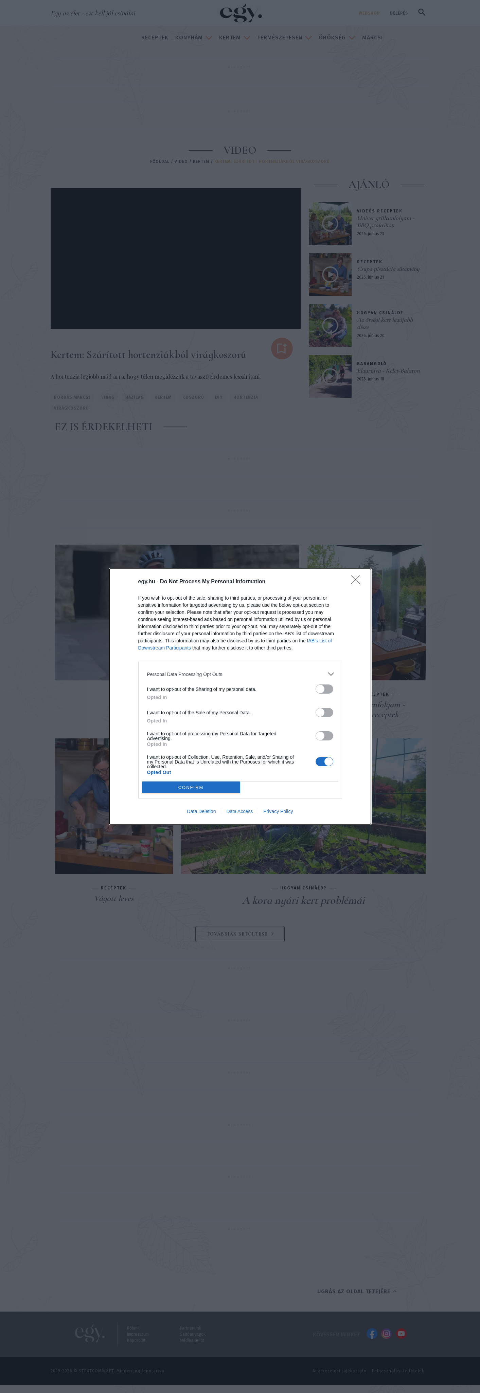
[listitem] (240, 674)
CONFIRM (191, 787)
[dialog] (240, 696)
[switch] (324, 689)
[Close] (357, 582)
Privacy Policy (278, 811)
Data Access (239, 811)
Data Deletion (201, 811)
